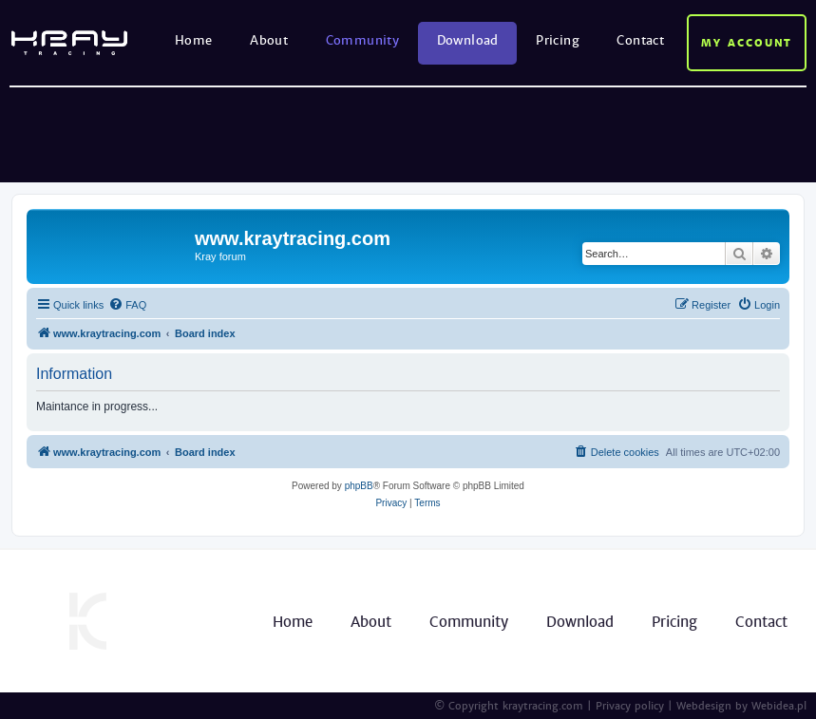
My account (747, 42)
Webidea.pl (779, 705)
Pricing (557, 40)
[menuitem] (127, 304)
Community (363, 40)
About (269, 40)
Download (468, 40)
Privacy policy (630, 705)
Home (194, 40)
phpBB (359, 486)
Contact (640, 40)
